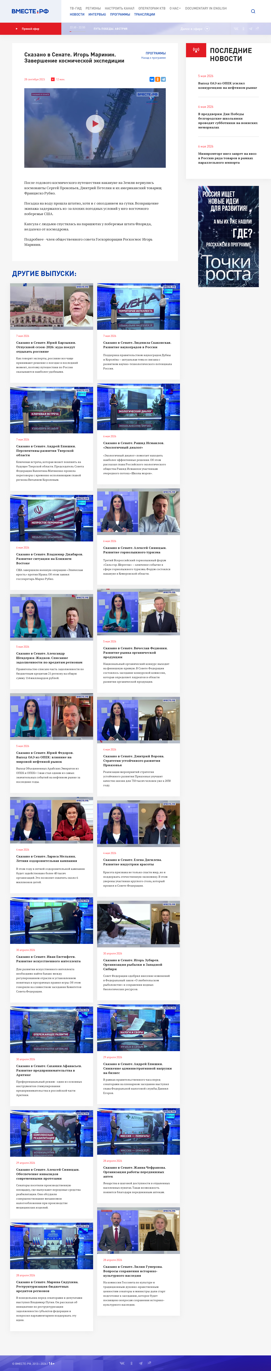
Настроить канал (119, 8)
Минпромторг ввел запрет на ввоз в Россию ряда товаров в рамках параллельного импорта (227, 158)
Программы (120, 14)
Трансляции (144, 14)
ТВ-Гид (76, 8)
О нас (175, 8)
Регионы (93, 8)
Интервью (97, 14)
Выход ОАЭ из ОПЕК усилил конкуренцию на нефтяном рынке (227, 85)
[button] (253, 11)
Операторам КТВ (152, 8)
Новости (77, 14)
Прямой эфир (27, 29)
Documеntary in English (206, 8)
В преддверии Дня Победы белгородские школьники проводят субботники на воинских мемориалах (228, 120)
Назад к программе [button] (153, 57)
